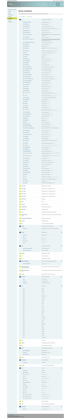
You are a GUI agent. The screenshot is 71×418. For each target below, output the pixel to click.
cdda (22, 201)
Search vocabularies (22, 16)
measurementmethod (27, 82)
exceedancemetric (27, 70)
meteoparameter (26, 88)
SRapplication (26, 166)
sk (24, 335)
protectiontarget (26, 132)
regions (25, 352)
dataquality (23, 209)
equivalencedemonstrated (28, 68)
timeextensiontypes (27, 172)
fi (24, 307)
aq (21, 19)
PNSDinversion (26, 120)
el (24, 303)
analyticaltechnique (27, 32)
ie (24, 312)
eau (24, 376)
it (24, 314)
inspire (22, 274)
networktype (26, 105)
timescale (25, 174)
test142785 (25, 386)
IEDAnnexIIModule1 (25, 261)
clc (24, 279)
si (24, 333)
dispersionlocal (26, 58)
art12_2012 (23, 185)
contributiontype (26, 54)
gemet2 (22, 232)
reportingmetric (26, 138)
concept (25, 234)
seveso (22, 365)
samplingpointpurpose (27, 151)
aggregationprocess (27, 30)
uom (22, 401)
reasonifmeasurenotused (28, 134)
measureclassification (27, 76)
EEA (12, 0)
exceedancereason (27, 72)
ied (22, 258)
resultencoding (26, 140)
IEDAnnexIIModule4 (25, 270)
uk (24, 337)
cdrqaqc (25, 52)
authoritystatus (26, 50)
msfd (22, 348)
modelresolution (26, 99)
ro (24, 329)
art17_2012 (23, 193)
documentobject (26, 62)
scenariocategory (26, 158)
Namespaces (10, 21)
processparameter (27, 130)
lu (24, 318)
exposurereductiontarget (28, 74)
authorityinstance (26, 46)
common (23, 204)
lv (24, 320)
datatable (25, 56)
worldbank (23, 406)
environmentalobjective (27, 66)
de (24, 297)
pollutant (25, 122)
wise (22, 403)
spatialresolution (26, 162)
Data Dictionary (16, 7)
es (24, 305)
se (24, 331)
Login (55, 0)
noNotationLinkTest (27, 382)
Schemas (9, 16)
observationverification (27, 114)
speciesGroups (26, 354)
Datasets (9, 11)
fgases (22, 226)
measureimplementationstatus (28, 78)
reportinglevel (26, 136)
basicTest (25, 370)
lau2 (22, 340)
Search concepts (30, 16)
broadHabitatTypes (27, 350)
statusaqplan (26, 170)
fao (22, 223)
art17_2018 (23, 196)
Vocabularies (10, 18)
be (24, 290)
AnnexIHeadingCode (27, 263)
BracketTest (26, 372)
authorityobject (26, 48)
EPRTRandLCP (24, 214)
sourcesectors (26, 160)
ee (24, 301)
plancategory (26, 118)
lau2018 (22, 342)
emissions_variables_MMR (28, 248)
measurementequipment (28, 80)
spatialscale (26, 164)
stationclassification (27, 168)
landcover (23, 276)
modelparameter (26, 97)
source (25, 238)
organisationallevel (27, 116)
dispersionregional (27, 60)
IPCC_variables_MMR (27, 250)
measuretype (26, 86)
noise (22, 357)
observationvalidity (27, 112)
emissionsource (26, 64)
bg (24, 292)
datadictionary (24, 206)
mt (24, 322)
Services (9, 20)
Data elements (10, 14)
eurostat (23, 220)
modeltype (25, 101)
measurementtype (27, 84)
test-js (25, 384)
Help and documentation (12, 9)
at (24, 288)
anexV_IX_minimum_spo (28, 34)
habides (22, 253)
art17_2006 (23, 191)
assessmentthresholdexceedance (29, 42)
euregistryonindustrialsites (26, 218)
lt (24, 316)
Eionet (12, 7)
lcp (22, 345)
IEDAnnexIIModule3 (25, 266)
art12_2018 (23, 188)
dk (24, 299)
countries (25, 228)
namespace (26, 103)
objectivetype (26, 107)
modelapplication (26, 90)
